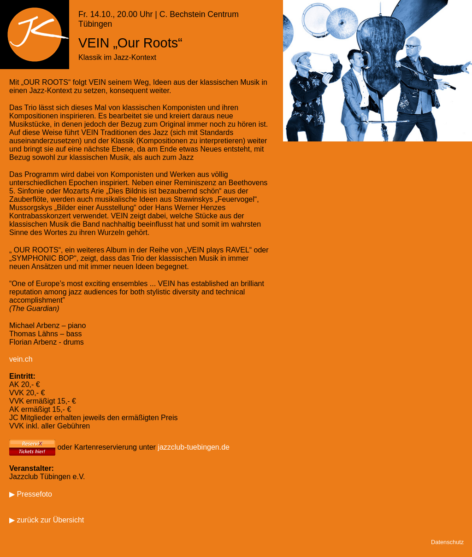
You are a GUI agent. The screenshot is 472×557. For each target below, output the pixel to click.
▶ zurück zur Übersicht (46, 520)
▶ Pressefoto (30, 494)
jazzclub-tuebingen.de (194, 447)
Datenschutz (447, 542)
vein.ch (21, 359)
